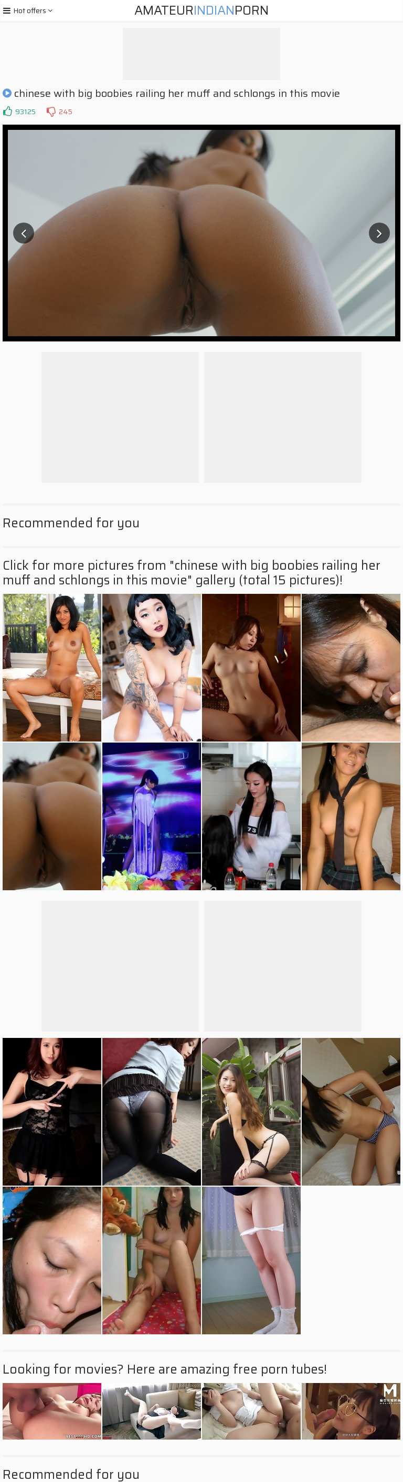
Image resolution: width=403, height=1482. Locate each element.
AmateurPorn (201, 10)
